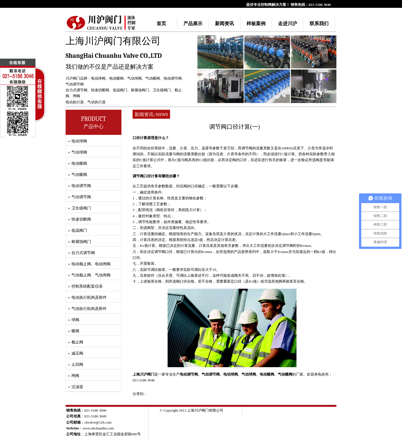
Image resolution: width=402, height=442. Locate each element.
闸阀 (76, 96)
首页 (161, 23)
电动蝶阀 (116, 78)
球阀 (75, 320)
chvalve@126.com (98, 422)
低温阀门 (120, 90)
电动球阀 (98, 78)
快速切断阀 (100, 90)
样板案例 (256, 23)
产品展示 (192, 23)
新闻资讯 (224, 23)
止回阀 (77, 364)
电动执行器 (75, 102)
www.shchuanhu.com (98, 428)
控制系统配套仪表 (87, 286)
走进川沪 (287, 23)
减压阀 (77, 353)
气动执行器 (96, 102)
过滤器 (77, 387)
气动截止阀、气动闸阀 (91, 275)
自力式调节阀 (76, 90)
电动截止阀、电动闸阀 (91, 264)
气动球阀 (134, 78)
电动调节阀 (173, 78)
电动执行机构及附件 (89, 297)
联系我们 (319, 23)
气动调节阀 (75, 84)
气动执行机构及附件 (89, 309)
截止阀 (77, 342)
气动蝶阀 (152, 78)
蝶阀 (75, 331)
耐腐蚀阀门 (140, 90)
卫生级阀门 (162, 90)
